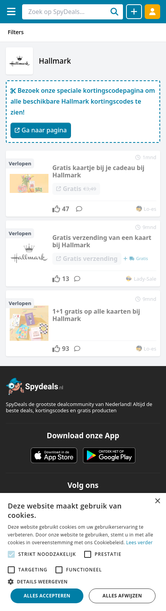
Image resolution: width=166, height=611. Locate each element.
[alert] (83, 552)
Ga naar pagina (41, 130)
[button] (83, 581)
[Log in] (152, 11)
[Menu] (11, 11)
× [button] (157, 501)
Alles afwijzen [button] (122, 595)
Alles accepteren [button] (47, 595)
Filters (16, 32)
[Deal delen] (134, 11)
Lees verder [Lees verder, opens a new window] (139, 542)
